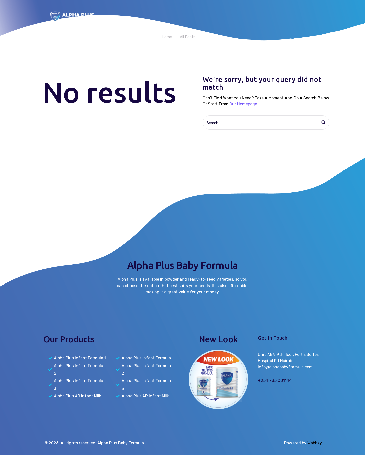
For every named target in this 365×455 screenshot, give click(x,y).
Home (167, 37)
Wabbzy (314, 443)
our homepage (243, 104)
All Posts (187, 37)
